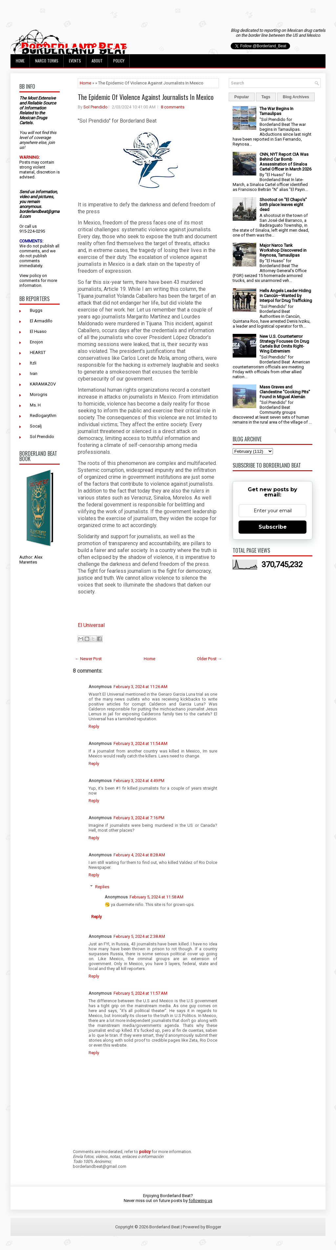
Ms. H (35, 405)
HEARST (38, 352)
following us (200, 1200)
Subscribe (273, 527)
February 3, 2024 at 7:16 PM (139, 817)
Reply (94, 726)
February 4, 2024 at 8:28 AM (139, 854)
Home (20, 60)
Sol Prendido (42, 436)
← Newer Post (88, 658)
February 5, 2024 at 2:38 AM (139, 936)
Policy (118, 60)
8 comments (172, 106)
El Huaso (38, 331)
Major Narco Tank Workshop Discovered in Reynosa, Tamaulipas (283, 250)
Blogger (213, 1226)
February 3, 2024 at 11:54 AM (140, 743)
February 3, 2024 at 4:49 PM (139, 780)
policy (35, 275)
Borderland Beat (164, 1226)
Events (75, 60)
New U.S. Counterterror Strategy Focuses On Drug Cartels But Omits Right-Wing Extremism (284, 344)
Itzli (33, 362)
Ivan (33, 373)
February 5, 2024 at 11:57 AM (140, 993)
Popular (241, 97)
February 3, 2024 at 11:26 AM (140, 686)
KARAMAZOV (43, 384)
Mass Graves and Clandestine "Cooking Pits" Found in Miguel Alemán (285, 391)
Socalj (36, 426)
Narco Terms (46, 60)
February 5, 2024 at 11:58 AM (156, 896)
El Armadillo (41, 320)
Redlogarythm (43, 415)
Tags (266, 97)
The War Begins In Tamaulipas (276, 111)
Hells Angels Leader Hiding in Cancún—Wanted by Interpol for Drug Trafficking (286, 295)
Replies (102, 886)
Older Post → (209, 658)
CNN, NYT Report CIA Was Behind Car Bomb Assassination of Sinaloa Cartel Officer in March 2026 (285, 162)
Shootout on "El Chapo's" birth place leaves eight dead (283, 204)
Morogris (38, 394)
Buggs (36, 310)
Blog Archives (296, 97)
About (97, 60)
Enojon (36, 341)
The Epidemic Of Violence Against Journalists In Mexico (146, 97)
